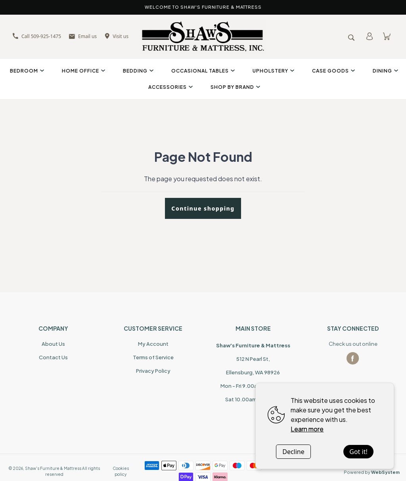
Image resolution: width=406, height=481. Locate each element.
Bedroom (26, 71)
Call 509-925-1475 (37, 36)
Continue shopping (202, 208)
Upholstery (272, 71)
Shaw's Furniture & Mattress (53, 468)
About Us (53, 344)
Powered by (372, 472)
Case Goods (332, 71)
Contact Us (53, 357)
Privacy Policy (153, 371)
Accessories (169, 87)
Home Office (82, 71)
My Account (153, 344)
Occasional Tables (202, 71)
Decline (293, 451)
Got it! (358, 451)
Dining (384, 71)
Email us (83, 36)
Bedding (137, 71)
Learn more (307, 429)
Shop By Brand (234, 87)
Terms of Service (153, 357)
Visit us (116, 36)
